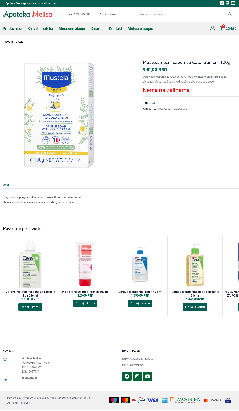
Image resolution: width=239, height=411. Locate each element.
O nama (97, 28)
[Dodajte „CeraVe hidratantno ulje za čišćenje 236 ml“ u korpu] (195, 308)
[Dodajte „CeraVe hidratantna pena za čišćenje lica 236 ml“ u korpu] (30, 308)
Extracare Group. (31, 399)
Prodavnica (12, 28)
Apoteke (110, 14)
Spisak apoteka (40, 28)
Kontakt (115, 28)
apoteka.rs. (65, 399)
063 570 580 (82, 14)
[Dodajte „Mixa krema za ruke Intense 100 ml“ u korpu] (85, 304)
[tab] (10, 185)
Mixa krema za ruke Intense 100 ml (85, 292)
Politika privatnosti (133, 366)
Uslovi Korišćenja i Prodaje (137, 360)
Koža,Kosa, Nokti (167, 108)
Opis (6, 185)
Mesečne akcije (72, 28)
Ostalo (19, 41)
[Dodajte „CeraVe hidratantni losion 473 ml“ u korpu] (140, 304)
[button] (227, 28)
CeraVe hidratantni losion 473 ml (140, 292)
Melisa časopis (140, 28)
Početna (8, 41)
